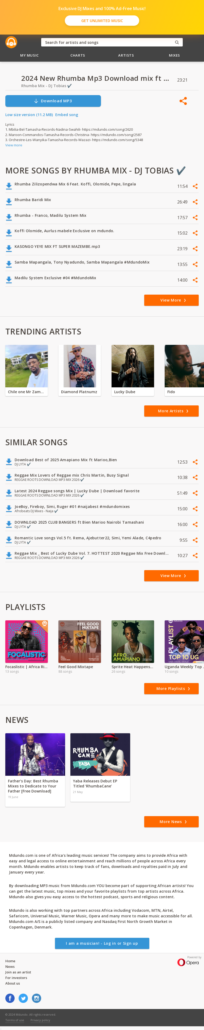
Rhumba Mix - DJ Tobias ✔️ (46, 85)
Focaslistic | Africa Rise (26, 666)
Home (10, 961)
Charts (77, 55)
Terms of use (14, 1020)
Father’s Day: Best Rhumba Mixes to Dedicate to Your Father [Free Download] (33, 786)
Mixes (174, 55)
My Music (29, 55)
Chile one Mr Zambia (26, 391)
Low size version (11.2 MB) (29, 114)
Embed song (66, 114)
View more (13, 145)
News (10, 966)
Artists (126, 55)
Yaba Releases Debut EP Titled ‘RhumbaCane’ (95, 783)
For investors (16, 977)
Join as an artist (18, 972)
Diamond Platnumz (79, 391)
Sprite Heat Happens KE (133, 666)
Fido (171, 391)
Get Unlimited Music (102, 20)
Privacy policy (40, 1020)
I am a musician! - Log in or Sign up (102, 943)
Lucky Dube (124, 391)
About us (12, 983)
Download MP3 (52, 101)
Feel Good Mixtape (75, 666)
